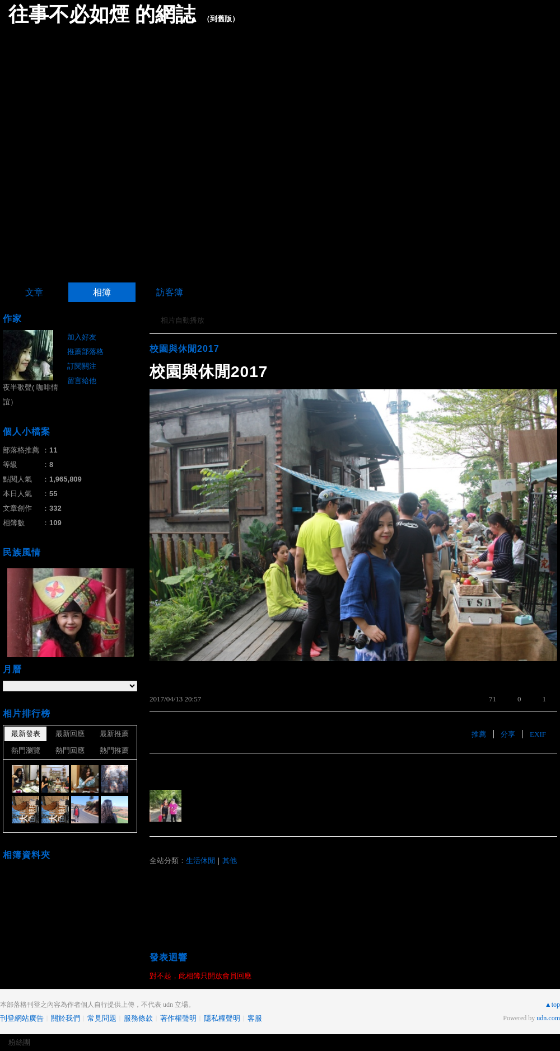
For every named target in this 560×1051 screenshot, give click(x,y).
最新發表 (25, 733)
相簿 (102, 292)
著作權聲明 (178, 1018)
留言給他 (81, 380)
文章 (34, 292)
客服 (255, 1018)
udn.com (548, 1018)
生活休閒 (200, 860)
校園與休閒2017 (185, 349)
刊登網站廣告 (22, 1018)
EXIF (538, 734)
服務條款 (138, 1018)
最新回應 (70, 733)
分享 (508, 734)
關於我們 (65, 1018)
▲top (552, 1004)
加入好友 (81, 337)
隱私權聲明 (222, 1018)
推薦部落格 (85, 351)
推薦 (479, 734)
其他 (229, 860)
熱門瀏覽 (25, 750)
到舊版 (221, 19)
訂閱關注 (81, 366)
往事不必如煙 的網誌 (101, 14)
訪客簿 (169, 292)
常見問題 (101, 1018)
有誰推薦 (167, 770)
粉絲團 (19, 1042)
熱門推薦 (114, 750)
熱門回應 (70, 750)
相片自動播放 (182, 320)
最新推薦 (114, 733)
